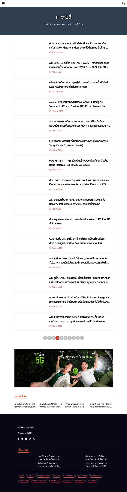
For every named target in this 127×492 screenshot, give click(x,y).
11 (74, 338)
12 (78, 338)
